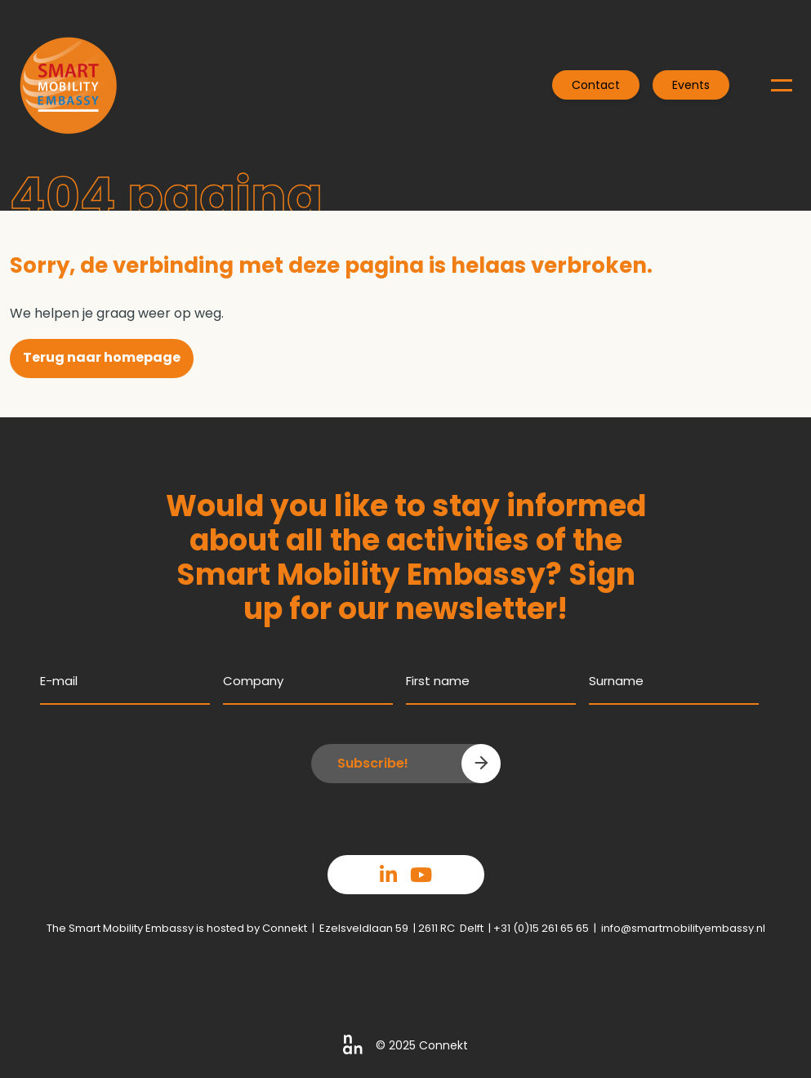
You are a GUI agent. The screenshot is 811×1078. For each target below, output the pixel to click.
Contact (596, 85)
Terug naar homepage (101, 357)
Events (691, 85)
